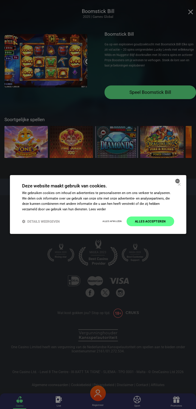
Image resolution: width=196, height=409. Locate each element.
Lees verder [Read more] (97, 209)
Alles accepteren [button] (150, 221)
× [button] (179, 184)
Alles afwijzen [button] (112, 221)
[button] (41, 221)
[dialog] (98, 204)
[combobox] (178, 181)
